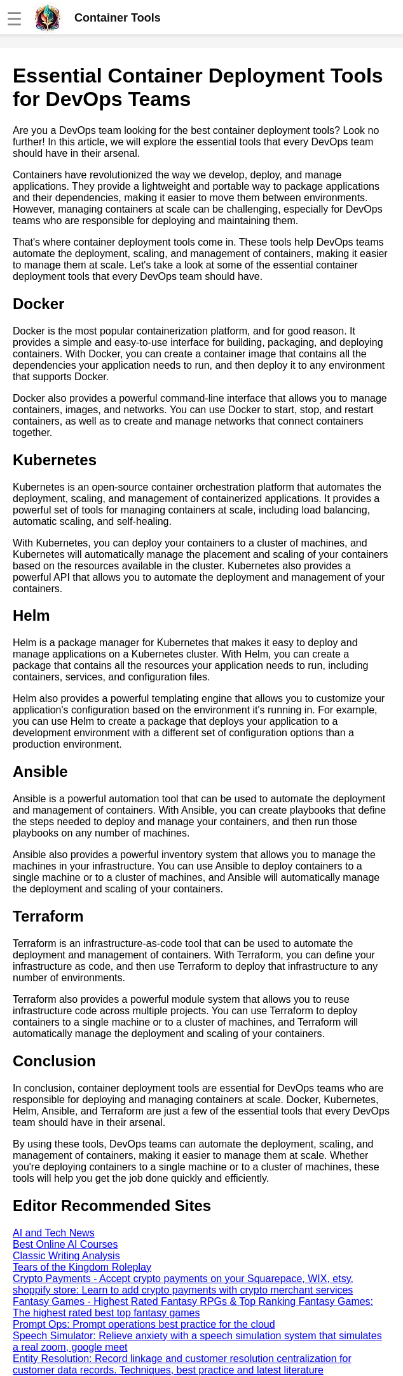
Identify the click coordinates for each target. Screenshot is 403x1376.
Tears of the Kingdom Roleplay (82, 1267)
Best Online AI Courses (65, 1244)
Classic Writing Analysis (66, 1255)
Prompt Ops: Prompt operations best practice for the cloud (144, 1324)
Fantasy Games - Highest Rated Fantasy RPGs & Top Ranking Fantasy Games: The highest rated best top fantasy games (193, 1307)
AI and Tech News (54, 1232)
